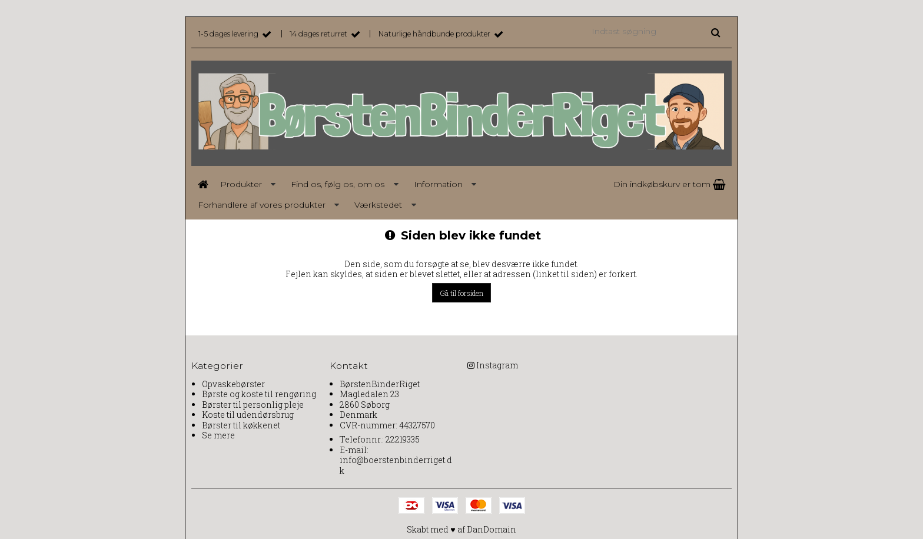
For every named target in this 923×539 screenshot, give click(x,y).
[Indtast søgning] (655, 30)
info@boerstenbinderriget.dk (396, 465)
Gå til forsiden (461, 293)
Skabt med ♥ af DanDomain (461, 529)
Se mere (218, 435)
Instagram (497, 365)
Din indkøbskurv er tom (669, 184)
